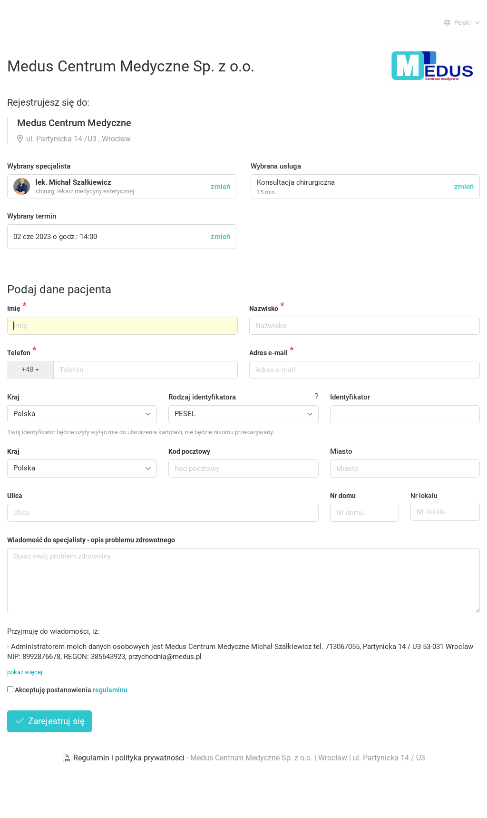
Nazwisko (263, 308)
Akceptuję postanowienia (67, 690)
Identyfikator (350, 397)
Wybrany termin (31, 216)
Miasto (341, 451)
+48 (30, 369)
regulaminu (110, 690)
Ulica (14, 495)
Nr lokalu (424, 495)
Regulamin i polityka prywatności (124, 757)
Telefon (18, 353)
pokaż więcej (24, 672)
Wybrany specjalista (38, 166)
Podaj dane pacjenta (59, 289)
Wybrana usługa (276, 166)
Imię (13, 308)
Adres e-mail (268, 353)
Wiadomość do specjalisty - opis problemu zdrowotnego (91, 540)
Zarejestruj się (49, 721)
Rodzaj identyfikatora (202, 397)
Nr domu (343, 495)
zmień (464, 186)
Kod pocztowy (189, 451)
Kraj (13, 397)
